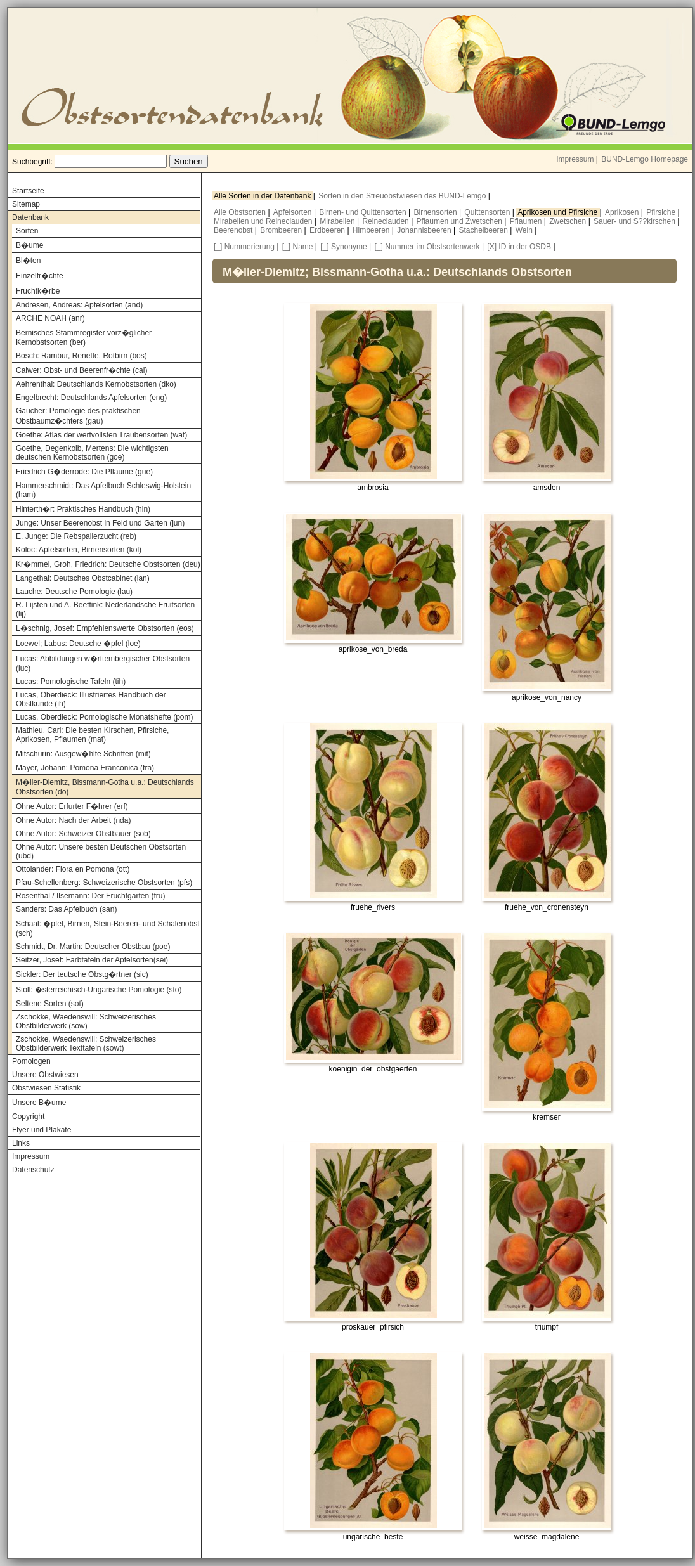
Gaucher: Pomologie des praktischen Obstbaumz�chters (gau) (78, 415)
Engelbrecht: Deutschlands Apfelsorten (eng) (91, 397)
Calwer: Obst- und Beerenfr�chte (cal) (81, 370)
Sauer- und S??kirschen (635, 221)
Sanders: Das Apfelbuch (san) (66, 909)
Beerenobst (234, 230)
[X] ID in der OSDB (519, 246)
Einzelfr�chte (39, 275)
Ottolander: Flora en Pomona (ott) (72, 869)
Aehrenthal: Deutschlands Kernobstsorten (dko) (96, 384)
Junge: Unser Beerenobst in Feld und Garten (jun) (100, 523)
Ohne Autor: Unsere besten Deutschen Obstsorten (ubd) (101, 851)
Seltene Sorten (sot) (50, 1003)
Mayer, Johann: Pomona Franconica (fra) (85, 767)
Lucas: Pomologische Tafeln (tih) (71, 681)
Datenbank (30, 217)
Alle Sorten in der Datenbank (263, 195)
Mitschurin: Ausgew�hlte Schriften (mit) (83, 753)
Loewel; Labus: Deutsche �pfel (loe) (78, 643)
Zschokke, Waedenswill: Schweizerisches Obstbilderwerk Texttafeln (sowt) (86, 1043)
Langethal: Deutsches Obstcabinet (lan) (83, 578)
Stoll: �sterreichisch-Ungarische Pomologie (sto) (98, 989)
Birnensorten (436, 212)
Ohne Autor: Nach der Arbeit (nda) (73, 820)
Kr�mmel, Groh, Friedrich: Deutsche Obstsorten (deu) (108, 564)
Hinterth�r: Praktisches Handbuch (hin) (83, 509)
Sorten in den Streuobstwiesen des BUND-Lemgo (403, 195)
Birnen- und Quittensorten (363, 212)
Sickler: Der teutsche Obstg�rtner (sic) (82, 974)
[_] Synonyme (343, 246)
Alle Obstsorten (241, 212)
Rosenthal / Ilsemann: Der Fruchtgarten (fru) (90, 895)
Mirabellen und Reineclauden (264, 221)
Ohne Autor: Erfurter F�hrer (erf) (72, 806)
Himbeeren (372, 230)
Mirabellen (338, 221)
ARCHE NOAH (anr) (50, 318)
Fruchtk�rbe (38, 291)
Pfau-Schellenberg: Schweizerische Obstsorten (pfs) (104, 882)
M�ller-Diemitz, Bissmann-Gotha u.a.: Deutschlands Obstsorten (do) (105, 787)
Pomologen (31, 1061)
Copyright (28, 1116)
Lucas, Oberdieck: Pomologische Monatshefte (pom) (104, 717)
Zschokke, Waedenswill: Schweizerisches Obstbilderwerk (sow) (86, 1021)
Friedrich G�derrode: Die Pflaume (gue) (84, 471)
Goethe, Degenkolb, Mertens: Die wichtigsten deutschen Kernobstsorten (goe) (92, 453)
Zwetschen (568, 221)
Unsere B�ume (39, 1102)
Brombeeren (282, 230)
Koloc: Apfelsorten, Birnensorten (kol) (78, 549)
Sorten (27, 230)
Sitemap (26, 204)
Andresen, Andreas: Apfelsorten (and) (79, 305)
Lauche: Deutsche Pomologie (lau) (74, 591)
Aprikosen (623, 212)
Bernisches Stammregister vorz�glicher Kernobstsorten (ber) (84, 337)
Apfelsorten (293, 212)
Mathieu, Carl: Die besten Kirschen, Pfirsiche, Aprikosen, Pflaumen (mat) (92, 735)
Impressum (575, 159)
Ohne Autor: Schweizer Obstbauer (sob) (83, 833)
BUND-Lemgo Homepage (644, 159)
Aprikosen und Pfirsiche (558, 212)
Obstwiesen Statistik (46, 1088)
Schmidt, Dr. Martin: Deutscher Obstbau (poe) (93, 946)
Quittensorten (488, 212)
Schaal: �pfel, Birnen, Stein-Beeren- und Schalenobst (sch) (108, 928)
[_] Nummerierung (244, 246)
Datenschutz (33, 1169)
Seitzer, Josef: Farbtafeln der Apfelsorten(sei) (92, 959)
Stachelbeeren (484, 230)
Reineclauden (386, 221)
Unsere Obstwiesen (45, 1074)
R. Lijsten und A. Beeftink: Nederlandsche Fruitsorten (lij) (105, 609)
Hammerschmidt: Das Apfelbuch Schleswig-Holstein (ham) (103, 490)
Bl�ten (28, 260)
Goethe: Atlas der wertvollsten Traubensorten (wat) (101, 434)
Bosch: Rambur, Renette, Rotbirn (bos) (81, 355)
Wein (525, 230)
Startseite (28, 190)
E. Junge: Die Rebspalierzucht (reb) (76, 536)
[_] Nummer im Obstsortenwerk (427, 246)
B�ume (29, 245)
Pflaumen (527, 221)
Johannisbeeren (425, 230)
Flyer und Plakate (41, 1129)
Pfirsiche (661, 212)
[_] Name (297, 246)
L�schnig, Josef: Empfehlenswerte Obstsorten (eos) (105, 628)
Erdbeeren (328, 230)
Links (21, 1143)
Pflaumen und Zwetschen (461, 221)
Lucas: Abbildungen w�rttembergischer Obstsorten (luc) (103, 663)
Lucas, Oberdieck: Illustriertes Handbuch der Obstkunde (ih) (91, 699)
